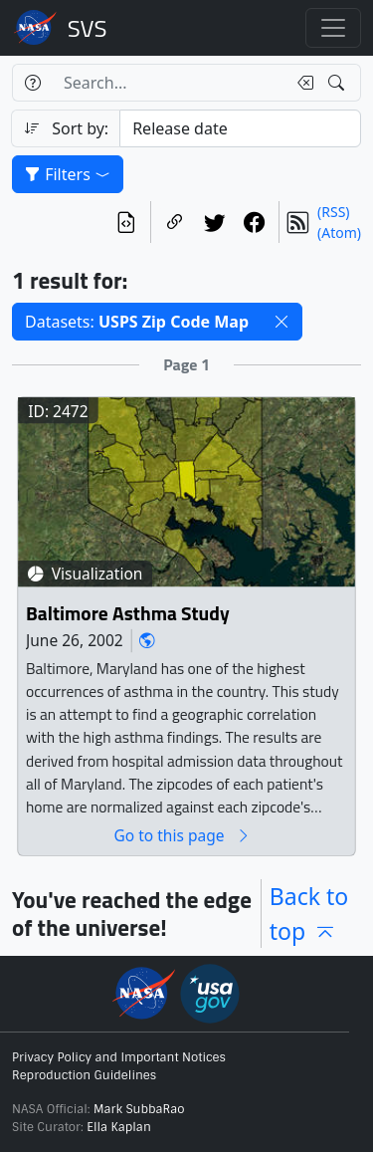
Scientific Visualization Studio (87, 28)
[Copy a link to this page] (175, 222)
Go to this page (182, 835)
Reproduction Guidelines (84, 1075)
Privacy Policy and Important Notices (119, 1057)
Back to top (309, 913)
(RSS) (333, 211)
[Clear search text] (301, 83)
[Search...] (169, 83)
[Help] (32, 83)
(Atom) (339, 232)
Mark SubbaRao (139, 1109)
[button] (281, 322)
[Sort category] (240, 128)
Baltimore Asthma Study (128, 613)
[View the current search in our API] (126, 222)
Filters (67, 174)
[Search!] (338, 83)
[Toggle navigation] (333, 28)
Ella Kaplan (119, 1127)
